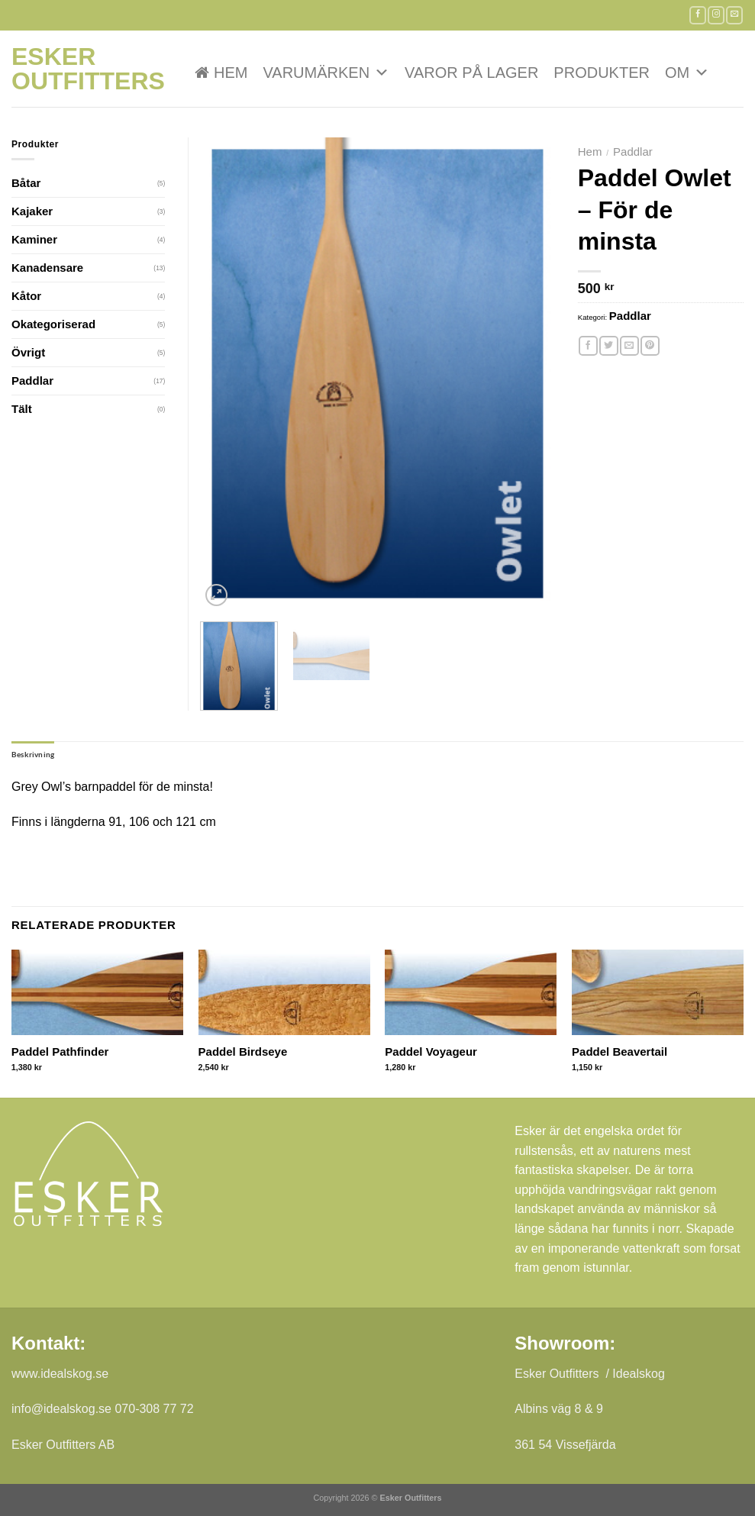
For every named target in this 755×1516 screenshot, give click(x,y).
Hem (230, 72)
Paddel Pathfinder (60, 1051)
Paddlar (633, 151)
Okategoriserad (53, 324)
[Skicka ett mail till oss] (734, 15)
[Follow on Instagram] (716, 15)
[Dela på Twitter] (608, 346)
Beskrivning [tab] (32, 754)
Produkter (601, 72)
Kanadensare (47, 267)
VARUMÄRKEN (326, 72)
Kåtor (26, 295)
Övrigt (28, 352)
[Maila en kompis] (629, 346)
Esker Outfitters (87, 68)
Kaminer (34, 239)
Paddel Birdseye (243, 1051)
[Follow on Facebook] (697, 15)
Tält (21, 408)
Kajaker (32, 211)
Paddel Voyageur (431, 1051)
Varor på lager (471, 72)
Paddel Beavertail (619, 1051)
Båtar (25, 182)
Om (687, 72)
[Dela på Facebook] (588, 346)
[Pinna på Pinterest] (650, 346)
